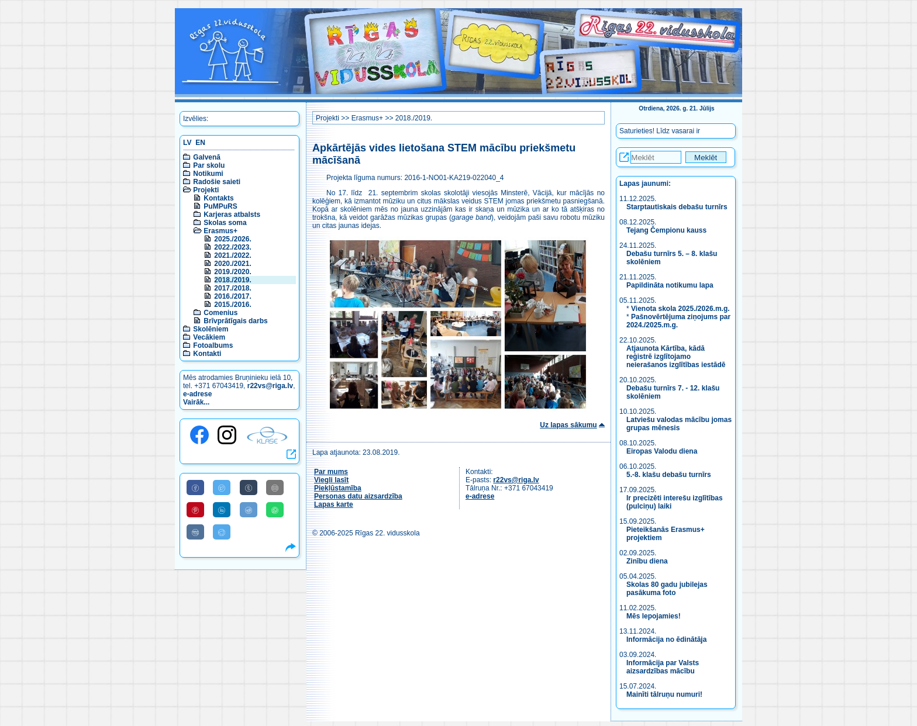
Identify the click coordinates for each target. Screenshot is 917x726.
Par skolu (209, 165)
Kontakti (207, 354)
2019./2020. (232, 272)
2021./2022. (232, 255)
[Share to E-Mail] (275, 487)
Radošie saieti (216, 182)
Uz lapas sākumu (568, 425)
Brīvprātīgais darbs (235, 321)
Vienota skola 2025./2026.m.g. (680, 309)
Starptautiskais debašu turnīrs (677, 207)
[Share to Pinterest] (195, 509)
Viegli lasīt (331, 480)
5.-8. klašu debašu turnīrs (668, 475)
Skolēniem (210, 329)
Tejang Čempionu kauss (666, 230)
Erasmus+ (220, 231)
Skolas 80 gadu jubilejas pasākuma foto (667, 588)
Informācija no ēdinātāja (666, 639)
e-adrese (197, 394)
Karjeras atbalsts (232, 214)
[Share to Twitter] (221, 487)
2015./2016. (232, 304)
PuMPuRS (220, 206)
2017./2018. (232, 288)
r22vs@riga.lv (270, 386)
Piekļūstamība (337, 488)
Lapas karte (333, 504)
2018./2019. (232, 280)
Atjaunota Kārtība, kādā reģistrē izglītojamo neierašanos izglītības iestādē (675, 356)
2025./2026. (232, 239)
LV (187, 143)
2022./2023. (232, 247)
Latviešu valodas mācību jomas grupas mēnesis (679, 424)
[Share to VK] (195, 532)
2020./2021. (232, 264)
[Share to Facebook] (195, 487)
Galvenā (206, 157)
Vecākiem (209, 337)
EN (200, 143)
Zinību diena (647, 561)
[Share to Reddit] (248, 509)
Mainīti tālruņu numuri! (664, 694)
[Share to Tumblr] (248, 487)
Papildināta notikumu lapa (669, 285)
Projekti (206, 190)
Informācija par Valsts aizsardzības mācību (662, 667)
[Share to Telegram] (221, 532)
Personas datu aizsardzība (358, 496)
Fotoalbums (213, 345)
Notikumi (208, 174)
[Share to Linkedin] (221, 509)
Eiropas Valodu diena (661, 451)
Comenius (220, 313)
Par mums (331, 472)
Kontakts (218, 198)
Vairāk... (196, 402)
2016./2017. (232, 296)
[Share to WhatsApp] (275, 509)
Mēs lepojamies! (653, 616)
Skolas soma (225, 223)
